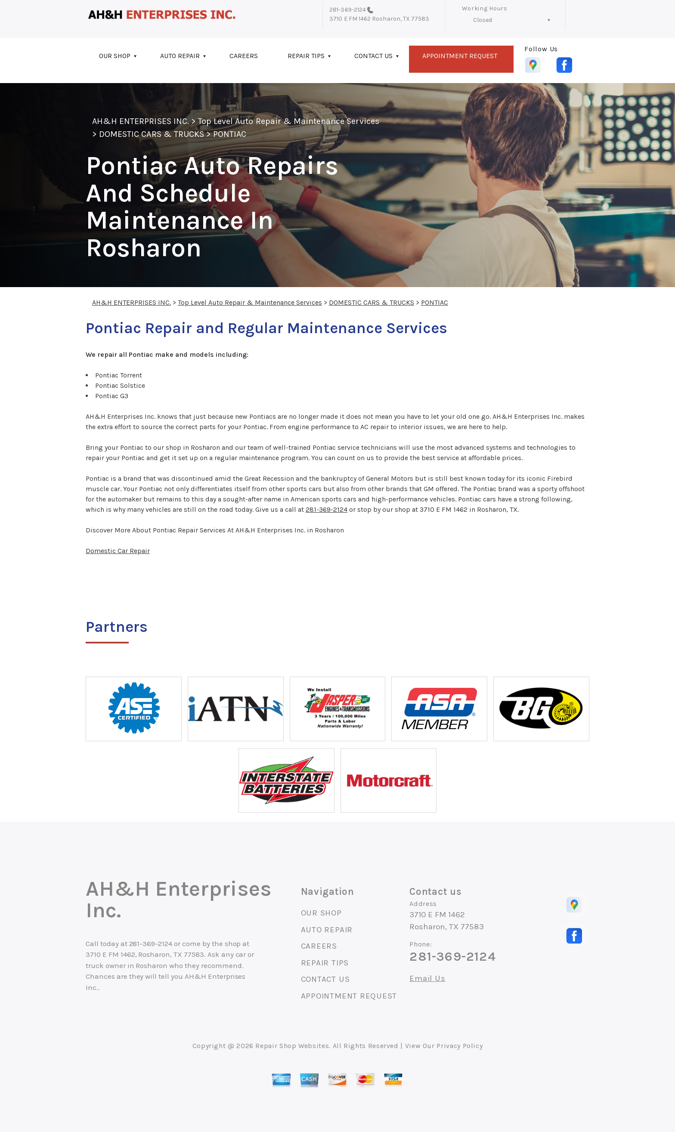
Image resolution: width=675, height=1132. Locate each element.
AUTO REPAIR (180, 56)
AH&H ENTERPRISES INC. (140, 121)
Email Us (427, 978)
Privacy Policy (460, 1046)
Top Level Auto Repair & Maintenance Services (288, 121)
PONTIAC (229, 134)
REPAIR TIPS (306, 56)
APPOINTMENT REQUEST (459, 56)
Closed (482, 20)
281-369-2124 (347, 9)
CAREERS (243, 56)
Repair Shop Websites (292, 1046)
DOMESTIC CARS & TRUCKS (151, 134)
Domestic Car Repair (118, 551)
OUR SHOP (114, 56)
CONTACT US (373, 56)
